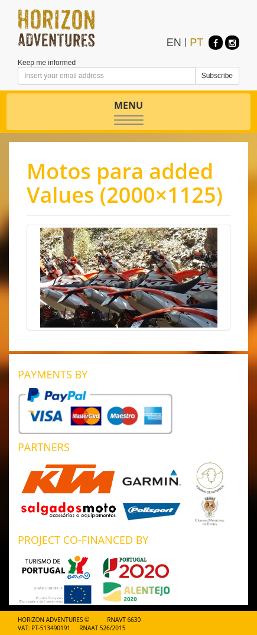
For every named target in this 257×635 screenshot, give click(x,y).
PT (196, 42)
